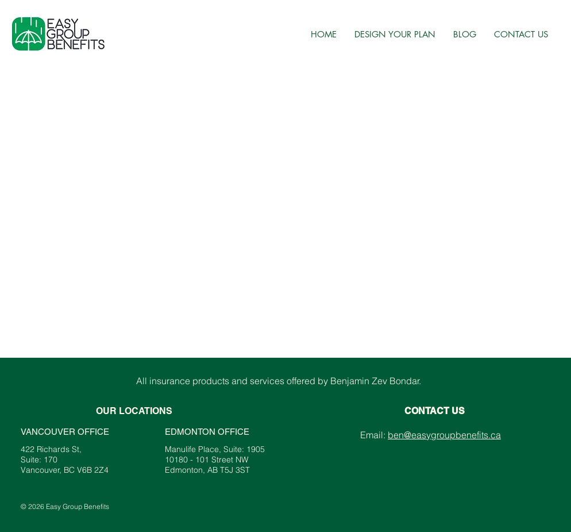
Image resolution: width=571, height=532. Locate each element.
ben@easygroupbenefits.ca (444, 435)
